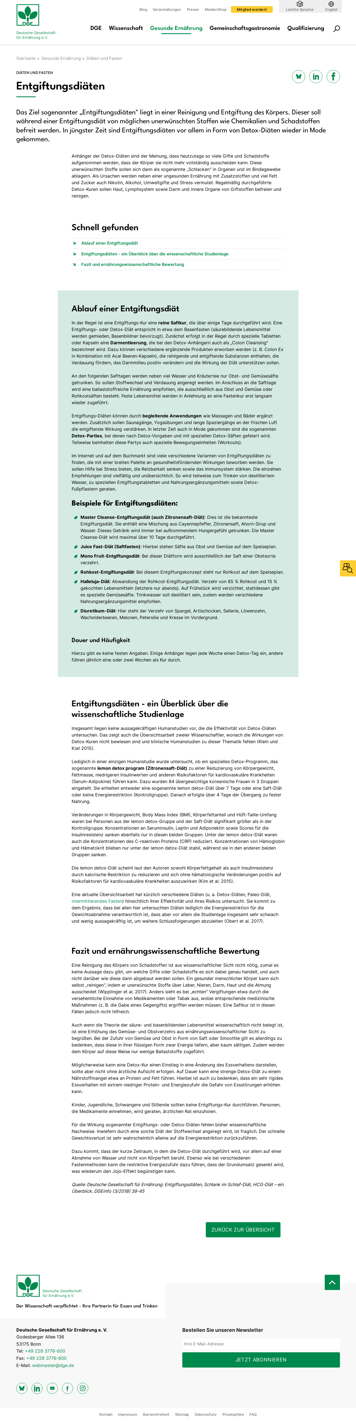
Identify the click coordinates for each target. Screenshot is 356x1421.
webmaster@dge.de (53, 1365)
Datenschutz (206, 1414)
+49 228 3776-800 (46, 1358)
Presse (193, 9)
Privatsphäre (233, 1414)
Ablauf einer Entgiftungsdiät (109, 243)
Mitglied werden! (252, 9)
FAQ (253, 1414)
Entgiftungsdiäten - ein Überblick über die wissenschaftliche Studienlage (154, 254)
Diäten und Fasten (104, 58)
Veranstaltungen (167, 9)
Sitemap (182, 1414)
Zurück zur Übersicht (243, 1230)
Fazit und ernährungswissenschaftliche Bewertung (132, 264)
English (331, 9)
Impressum (127, 1414)
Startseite (26, 58)
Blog (143, 9)
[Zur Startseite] (38, 22)
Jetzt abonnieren (261, 1360)
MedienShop (216, 9)
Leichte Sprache (300, 9)
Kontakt (106, 1414)
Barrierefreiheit (156, 1414)
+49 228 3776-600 (45, 1351)
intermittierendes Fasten (97, 901)
